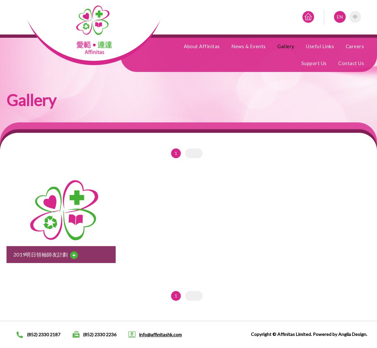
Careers (355, 46)
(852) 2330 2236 (99, 334)
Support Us (314, 63)
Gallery (286, 46)
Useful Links (320, 46)
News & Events (248, 46)
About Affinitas (202, 46)
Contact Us (351, 63)
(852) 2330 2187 (43, 334)
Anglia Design (352, 334)
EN (340, 17)
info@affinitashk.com (160, 334)
